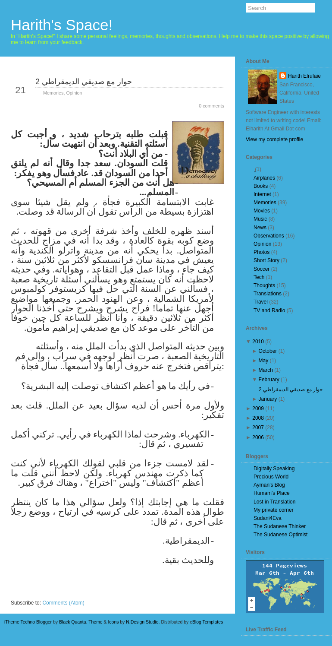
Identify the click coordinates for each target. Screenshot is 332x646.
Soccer (261, 269)
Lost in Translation (274, 502)
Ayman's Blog (269, 485)
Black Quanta (72, 622)
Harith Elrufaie (304, 76)
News (260, 228)
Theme (95, 622)
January (268, 399)
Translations (268, 294)
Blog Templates (207, 622)
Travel (261, 302)
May (264, 361)
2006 (258, 437)
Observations (269, 236)
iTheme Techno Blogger (28, 622)
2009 (258, 408)
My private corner (274, 510)
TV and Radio (269, 310)
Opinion (74, 92)
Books (261, 186)
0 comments (211, 105)
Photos (261, 252)
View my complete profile (274, 139)
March (266, 370)
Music (260, 219)
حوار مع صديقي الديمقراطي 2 (83, 81)
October (268, 351)
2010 (258, 342)
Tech (259, 277)
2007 (258, 427)
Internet (262, 194)
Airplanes (264, 178)
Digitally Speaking (274, 469)
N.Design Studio (142, 622)
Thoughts (264, 285)
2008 (258, 418)
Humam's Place (272, 493)
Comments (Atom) (63, 603)
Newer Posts (34, 594)
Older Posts (202, 594)
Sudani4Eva (268, 518)
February (269, 380)
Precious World (271, 477)
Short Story (266, 260)
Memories (53, 92)
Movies (262, 211)
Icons (113, 622)
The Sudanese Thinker (280, 526)
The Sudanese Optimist (280, 535)
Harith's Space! (62, 24)
